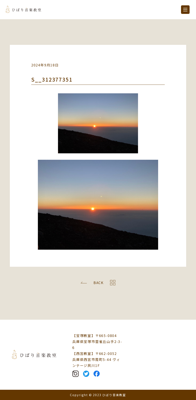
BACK (99, 282)
